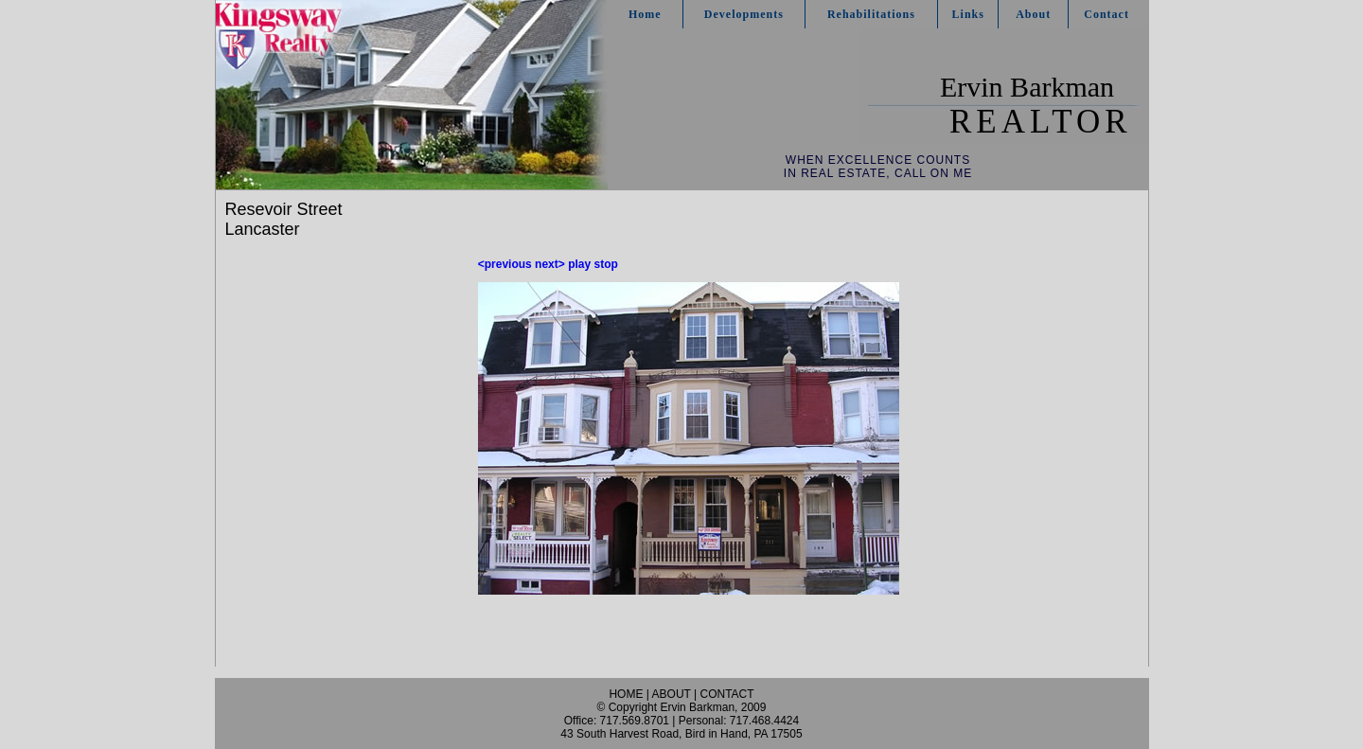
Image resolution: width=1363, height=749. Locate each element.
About (1033, 14)
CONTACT (726, 694)
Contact (1106, 14)
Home (645, 14)
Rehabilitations (871, 14)
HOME (626, 694)
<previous (505, 264)
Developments (744, 14)
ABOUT (671, 694)
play (579, 264)
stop (606, 264)
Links (968, 14)
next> (550, 264)
